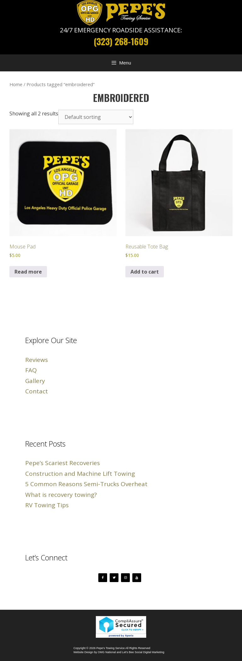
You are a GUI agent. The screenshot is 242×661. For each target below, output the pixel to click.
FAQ (31, 370)
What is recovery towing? (61, 495)
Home (15, 84)
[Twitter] (114, 577)
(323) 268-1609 (121, 41)
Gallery (35, 381)
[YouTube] (136, 577)
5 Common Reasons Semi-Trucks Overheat (86, 484)
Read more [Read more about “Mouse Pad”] (28, 271)
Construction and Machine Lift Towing (80, 473)
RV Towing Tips (47, 505)
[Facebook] (102, 577)
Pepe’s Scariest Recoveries (62, 463)
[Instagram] (125, 577)
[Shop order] (95, 117)
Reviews (36, 360)
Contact (36, 391)
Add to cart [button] (144, 271)
